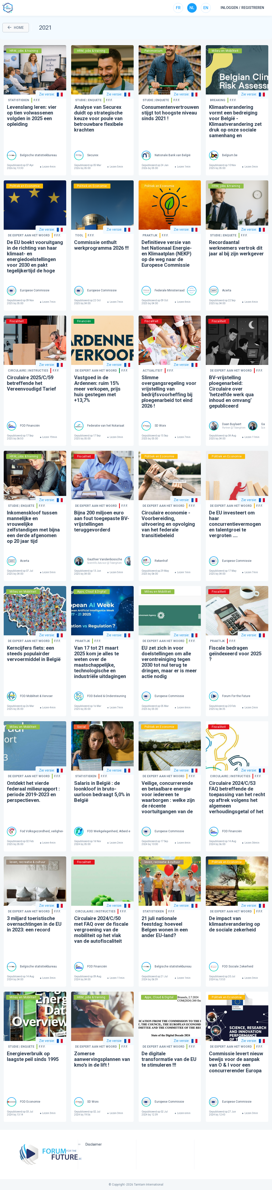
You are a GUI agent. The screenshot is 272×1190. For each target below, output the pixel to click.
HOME (16, 28)
